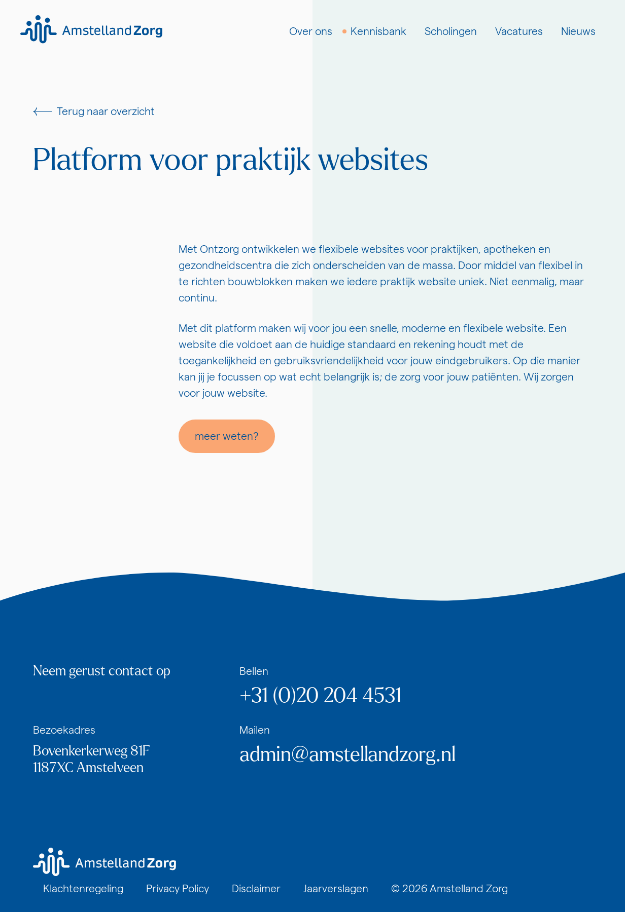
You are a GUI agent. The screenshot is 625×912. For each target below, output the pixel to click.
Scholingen (451, 31)
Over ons (310, 31)
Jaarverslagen (335, 888)
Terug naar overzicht (94, 111)
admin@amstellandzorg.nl (347, 754)
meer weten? (227, 436)
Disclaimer (256, 888)
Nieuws (578, 31)
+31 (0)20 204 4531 (320, 695)
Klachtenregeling (83, 888)
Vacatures (519, 31)
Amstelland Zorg (469, 888)
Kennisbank (378, 31)
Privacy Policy (177, 888)
